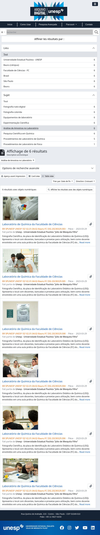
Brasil (49, 76)
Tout (6, 54)
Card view (34, 176)
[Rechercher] (49, 32)
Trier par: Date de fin (62, 181)
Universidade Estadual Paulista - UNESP (49, 60)
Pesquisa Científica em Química (49, 134)
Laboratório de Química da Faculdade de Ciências (32, 224)
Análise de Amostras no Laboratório (49, 129)
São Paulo (49, 82)
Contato (89, 24)
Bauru (49, 87)
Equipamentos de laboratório (49, 118)
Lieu (6, 48)
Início (9, 24)
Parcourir (70, 24)
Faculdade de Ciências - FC (49, 71)
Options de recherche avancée (20, 168)
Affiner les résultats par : (49, 39)
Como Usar (25, 24)
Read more (84, 242)
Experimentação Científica (49, 123)
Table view (48, 176)
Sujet (7, 95)
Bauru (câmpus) (49, 65)
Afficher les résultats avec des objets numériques (70, 189)
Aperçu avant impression (13, 176)
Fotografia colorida (49, 113)
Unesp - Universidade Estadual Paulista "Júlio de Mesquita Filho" (47, 232)
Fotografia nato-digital (49, 107)
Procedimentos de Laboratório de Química (49, 139)
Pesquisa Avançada (48, 24)
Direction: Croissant (84, 181)
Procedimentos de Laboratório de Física (49, 145)
